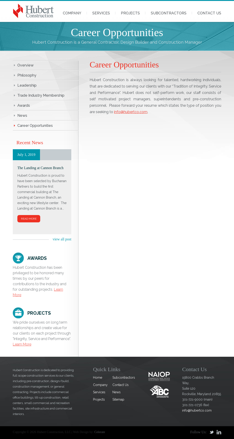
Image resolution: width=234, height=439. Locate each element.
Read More (29, 218)
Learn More (22, 344)
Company (72, 13)
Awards (23, 105)
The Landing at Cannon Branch (40, 168)
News (22, 115)
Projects (130, 13)
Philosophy (26, 75)
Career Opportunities (35, 125)
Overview (25, 65)
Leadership (27, 85)
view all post (62, 239)
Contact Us (209, 13)
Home (97, 377)
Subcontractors (168, 13)
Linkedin (219, 432)
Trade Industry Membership (40, 95)
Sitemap (118, 399)
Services (101, 13)
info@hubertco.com (130, 112)
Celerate (99, 432)
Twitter (211, 432)
